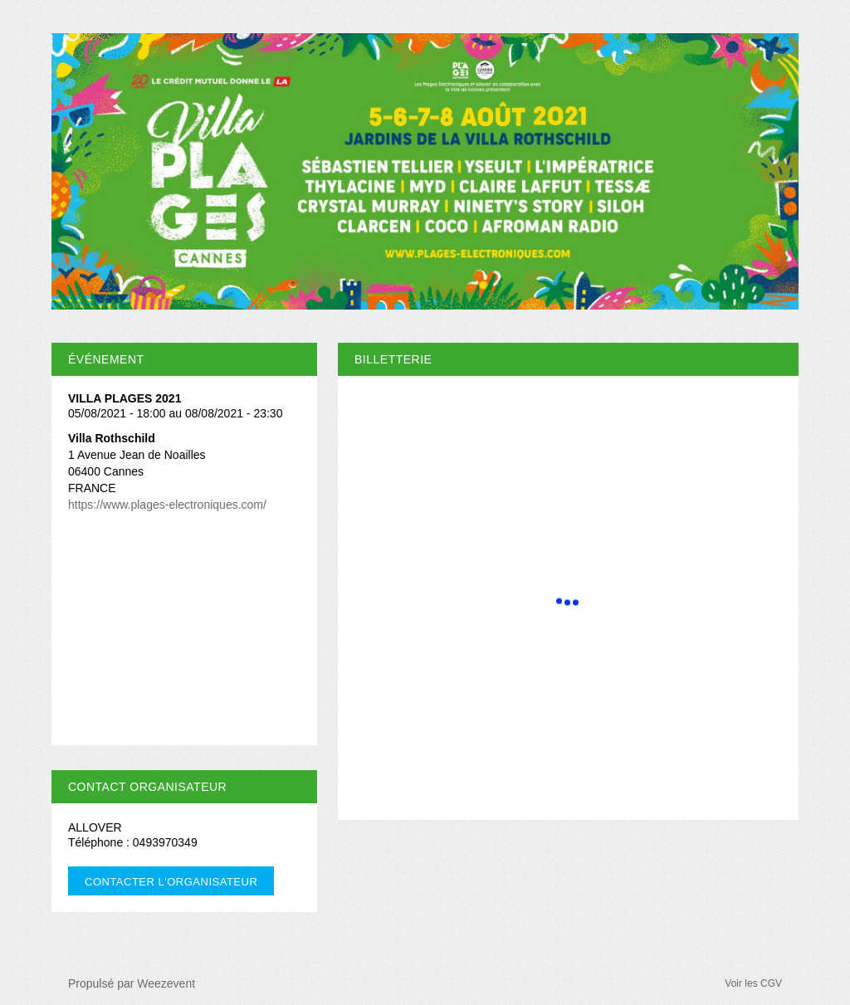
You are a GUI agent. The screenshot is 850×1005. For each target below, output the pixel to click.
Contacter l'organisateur (171, 882)
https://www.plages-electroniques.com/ (167, 504)
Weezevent (166, 983)
